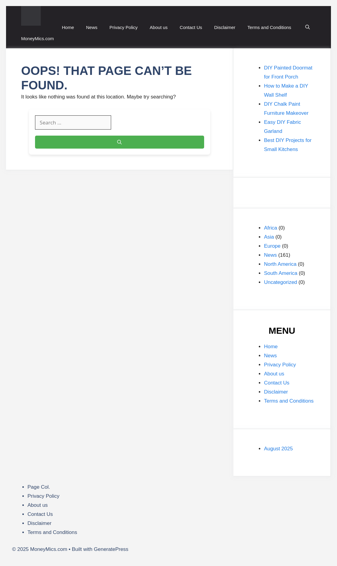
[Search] (119, 142)
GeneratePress (111, 549)
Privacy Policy (124, 27)
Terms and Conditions (269, 27)
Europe (272, 246)
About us (159, 27)
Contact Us (191, 27)
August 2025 (278, 449)
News (92, 27)
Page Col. (38, 487)
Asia (269, 237)
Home (68, 27)
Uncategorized (280, 282)
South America (280, 273)
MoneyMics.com (37, 38)
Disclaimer (224, 27)
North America (280, 264)
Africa (270, 228)
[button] (307, 27)
